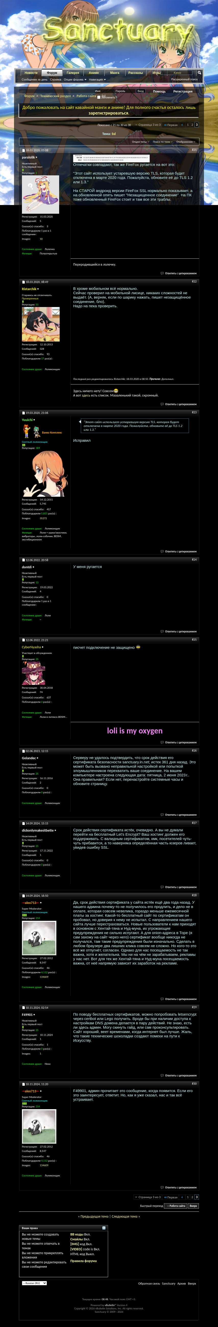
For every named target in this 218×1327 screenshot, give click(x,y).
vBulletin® (110, 1305)
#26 (194, 750)
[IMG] (74, 1244)
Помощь (159, 91)
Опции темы (139, 141)
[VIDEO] (76, 1249)
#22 (194, 281)
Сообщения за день (34, 79)
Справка (55, 79)
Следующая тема (124, 1216)
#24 (194, 559)
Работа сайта (86, 96)
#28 (194, 895)
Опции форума (73, 79)
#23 (194, 412)
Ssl (114, 134)
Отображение (184, 141)
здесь (86, 395)
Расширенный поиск (184, 79)
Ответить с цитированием (179, 273)
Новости (31, 73)
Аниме (94, 73)
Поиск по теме (161, 141)
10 (41, 239)
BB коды (76, 1234)
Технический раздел (55, 96)
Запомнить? (107, 97)
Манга (114, 73)
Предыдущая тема (94, 1216)
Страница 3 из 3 (149, 125)
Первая (170, 125)
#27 (194, 823)
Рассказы (136, 73)
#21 (194, 150)
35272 (43, 518)
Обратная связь (149, 1283)
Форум (52, 73)
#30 (194, 1083)
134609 (44, 977)
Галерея (73, 73)
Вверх (193, 1206)
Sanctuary (168, 1283)
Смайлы (76, 1239)
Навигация (96, 79)
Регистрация (183, 91)
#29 (194, 1007)
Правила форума (83, 1261)
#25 (194, 639)
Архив (181, 1283)
